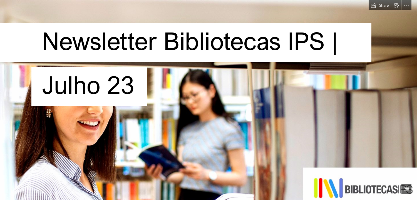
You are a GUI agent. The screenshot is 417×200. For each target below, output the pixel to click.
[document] (208, 100)
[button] (380, 5)
